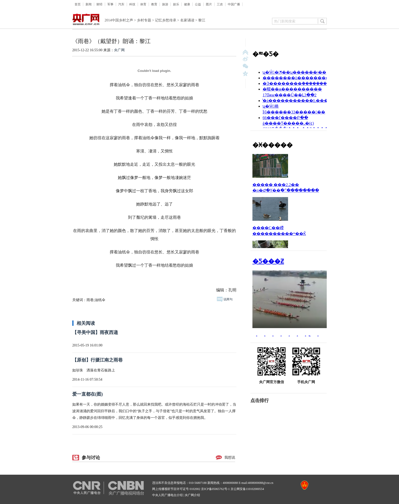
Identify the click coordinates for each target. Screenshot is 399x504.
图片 (209, 4)
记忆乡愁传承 (165, 20)
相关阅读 (86, 323)
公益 (198, 4)
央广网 (119, 50)
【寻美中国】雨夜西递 (95, 332)
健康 (187, 4)
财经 (99, 4)
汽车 (121, 4)
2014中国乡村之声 (119, 20)
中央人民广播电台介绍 (167, 495)
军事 (110, 4)
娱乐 (176, 4)
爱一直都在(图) (87, 394)
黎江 (201, 20)
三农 (220, 4)
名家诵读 (187, 20)
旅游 (165, 4)
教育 (154, 4)
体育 (143, 4)
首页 (78, 4)
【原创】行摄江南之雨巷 (97, 360)
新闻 (89, 4)
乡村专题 (144, 20)
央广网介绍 (192, 495)
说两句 (225, 299)
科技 (132, 4)
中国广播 (234, 4)
